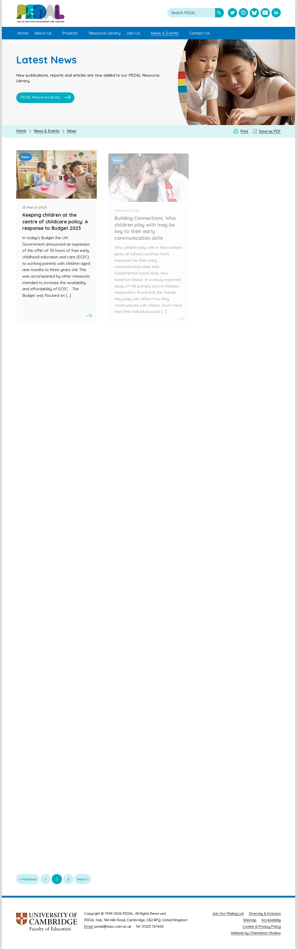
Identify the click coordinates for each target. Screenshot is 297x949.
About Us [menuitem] (43, 33)
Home (21, 130)
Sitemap (249, 920)
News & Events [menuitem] (164, 33)
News (71, 130)
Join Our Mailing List (228, 913)
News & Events (46, 130)
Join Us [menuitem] (133, 33)
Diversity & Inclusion (265, 913)
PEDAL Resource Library (40, 98)
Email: (88, 926)
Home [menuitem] (23, 33)
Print (244, 131)
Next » (82, 879)
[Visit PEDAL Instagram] (243, 13)
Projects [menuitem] (70, 33)
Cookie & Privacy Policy (261, 926)
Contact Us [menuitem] (199, 33)
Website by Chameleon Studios (256, 933)
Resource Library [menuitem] (104, 33)
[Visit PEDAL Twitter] (232, 13)
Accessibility (271, 920)
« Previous (27, 879)
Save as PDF (270, 131)
